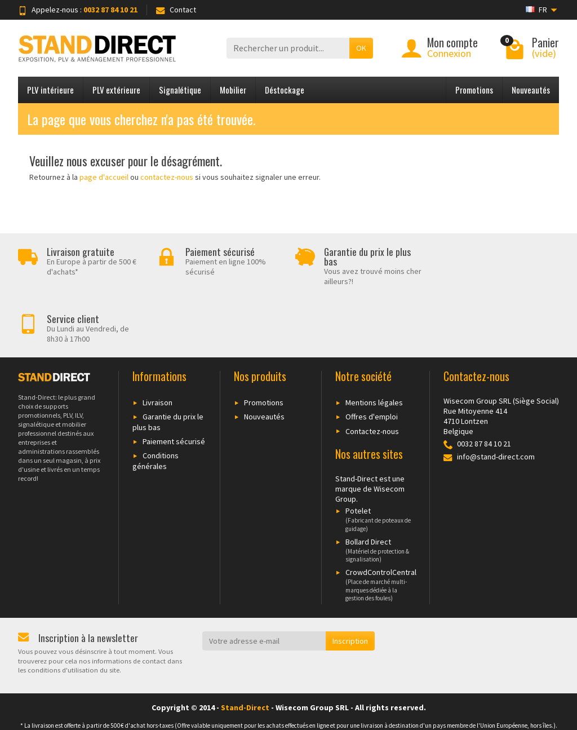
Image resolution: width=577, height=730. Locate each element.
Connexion (449, 53)
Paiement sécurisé (174, 384)
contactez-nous (166, 177)
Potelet (375, 462)
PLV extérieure (116, 89)
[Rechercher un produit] (288, 48)
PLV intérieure (50, 89)
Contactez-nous (372, 374)
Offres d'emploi (371, 360)
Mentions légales (374, 345)
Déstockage (284, 89)
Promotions (474, 89)
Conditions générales (155, 403)
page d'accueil (103, 177)
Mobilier (233, 89)
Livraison (157, 345)
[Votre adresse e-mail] (264, 584)
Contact (176, 10)
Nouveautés (531, 89)
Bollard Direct (375, 493)
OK (361, 48)
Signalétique (180, 89)
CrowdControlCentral (375, 528)
